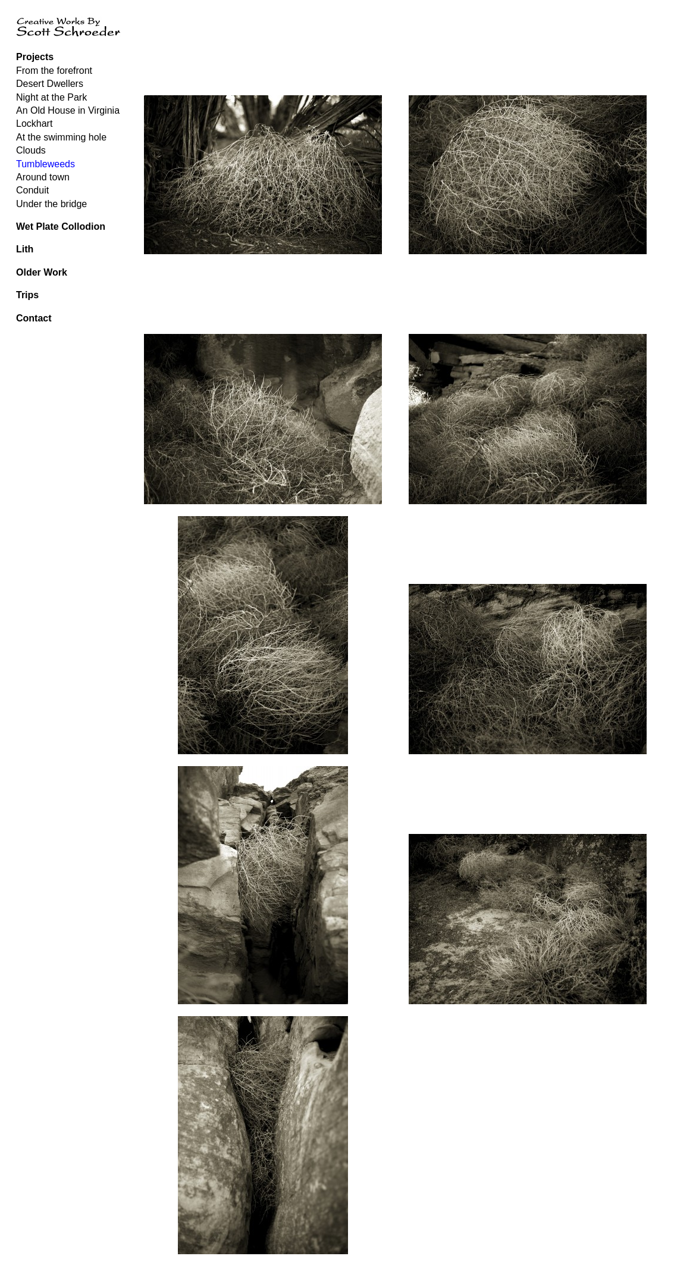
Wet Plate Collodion (60, 226)
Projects (35, 57)
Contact (34, 318)
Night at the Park (51, 97)
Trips (27, 295)
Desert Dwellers (49, 84)
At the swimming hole (61, 137)
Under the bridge (51, 204)
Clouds (31, 150)
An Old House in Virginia (68, 110)
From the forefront (54, 70)
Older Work (41, 272)
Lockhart (34, 123)
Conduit (32, 190)
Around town (43, 177)
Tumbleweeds (45, 164)
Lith (24, 249)
